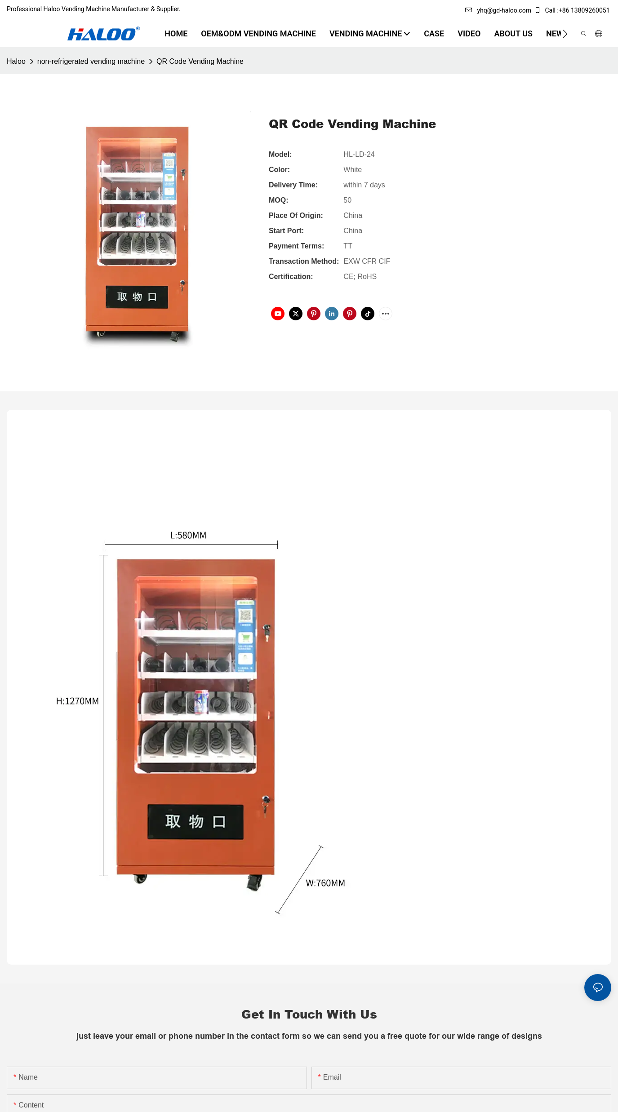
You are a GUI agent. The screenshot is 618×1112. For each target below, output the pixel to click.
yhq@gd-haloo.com (498, 10)
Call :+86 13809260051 (572, 10)
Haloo (16, 61)
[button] (565, 34)
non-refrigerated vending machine (91, 61)
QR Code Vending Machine (200, 61)
